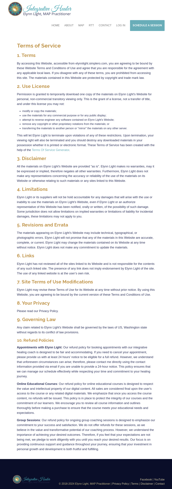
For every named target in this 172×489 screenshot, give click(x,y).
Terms (135, 483)
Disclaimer (147, 483)
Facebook (146, 479)
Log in (120, 25)
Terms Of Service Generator (50, 150)
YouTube (159, 479)
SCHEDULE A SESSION (147, 25)
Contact (160, 483)
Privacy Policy (120, 483)
